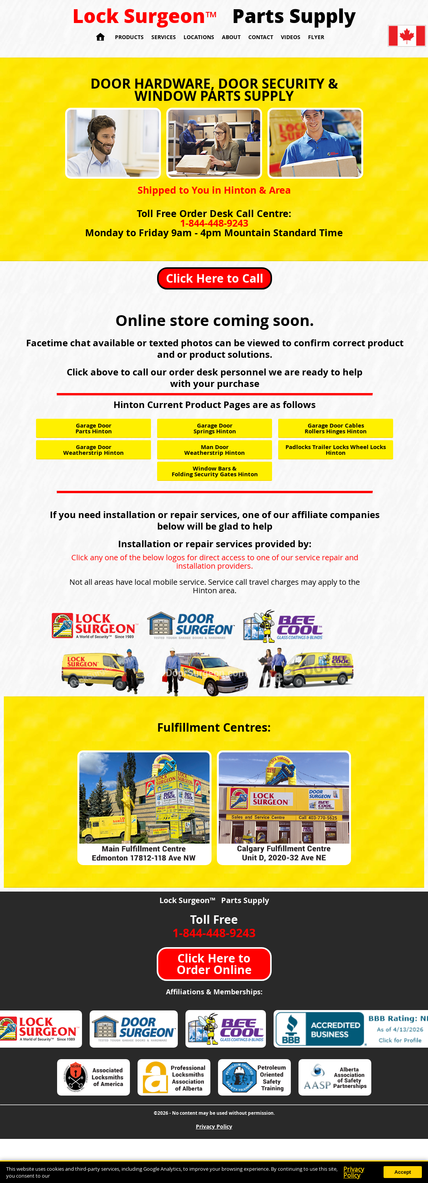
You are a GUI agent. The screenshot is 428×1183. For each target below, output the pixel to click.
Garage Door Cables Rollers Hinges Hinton (336, 428)
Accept (402, 1172)
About (231, 37)
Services (163, 37)
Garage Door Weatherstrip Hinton (93, 450)
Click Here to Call (214, 278)
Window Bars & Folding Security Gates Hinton (215, 471)
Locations (199, 37)
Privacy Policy (214, 1126)
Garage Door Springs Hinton (215, 428)
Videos (290, 37)
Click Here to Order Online (214, 963)
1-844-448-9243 (214, 223)
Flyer (316, 37)
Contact (260, 37)
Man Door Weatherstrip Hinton (214, 450)
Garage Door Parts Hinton (93, 428)
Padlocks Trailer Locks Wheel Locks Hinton (335, 450)
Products (129, 37)
